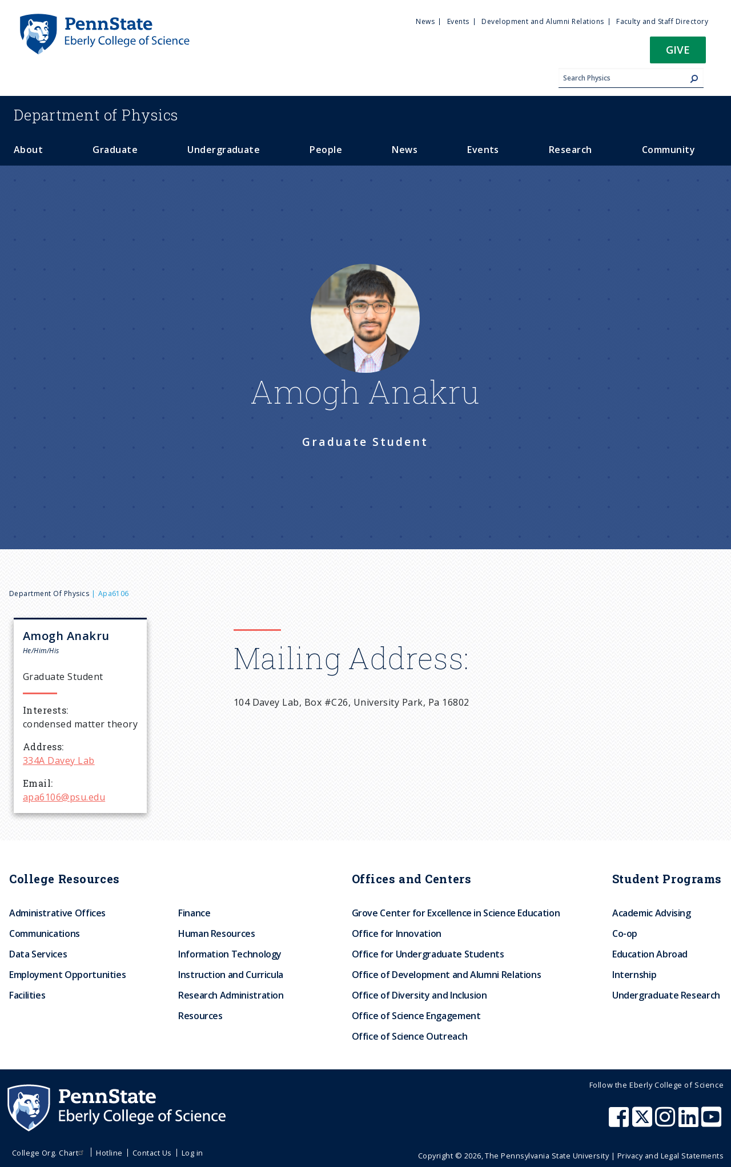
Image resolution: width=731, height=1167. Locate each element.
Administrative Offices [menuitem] (57, 913)
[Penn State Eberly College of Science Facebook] (620, 1122)
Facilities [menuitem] (27, 995)
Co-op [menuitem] (624, 933)
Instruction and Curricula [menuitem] (230, 974)
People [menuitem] (326, 149)
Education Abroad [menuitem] (650, 954)
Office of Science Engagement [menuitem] (416, 1015)
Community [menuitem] (668, 149)
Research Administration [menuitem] (231, 995)
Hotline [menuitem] (109, 1153)
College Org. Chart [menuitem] (49, 1153)
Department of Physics (49, 593)
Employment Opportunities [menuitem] (67, 974)
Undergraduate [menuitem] (223, 149)
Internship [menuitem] (634, 974)
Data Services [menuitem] (38, 954)
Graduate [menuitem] (115, 149)
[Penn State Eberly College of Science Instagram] (666, 1122)
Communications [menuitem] (44, 933)
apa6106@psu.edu (64, 797)
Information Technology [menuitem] (230, 954)
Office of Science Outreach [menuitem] (410, 1036)
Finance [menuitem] (194, 913)
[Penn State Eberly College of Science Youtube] (712, 1122)
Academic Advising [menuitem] (651, 913)
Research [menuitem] (570, 149)
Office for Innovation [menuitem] (396, 933)
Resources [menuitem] (200, 1015)
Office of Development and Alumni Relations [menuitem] (446, 974)
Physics (96, 114)
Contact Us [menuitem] (152, 1153)
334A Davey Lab (59, 760)
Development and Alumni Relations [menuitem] (542, 21)
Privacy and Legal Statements (670, 1155)
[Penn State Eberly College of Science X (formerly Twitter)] (643, 1122)
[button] (678, 53)
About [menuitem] (28, 149)
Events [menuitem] (458, 21)
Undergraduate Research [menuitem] (666, 995)
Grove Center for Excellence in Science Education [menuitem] (456, 913)
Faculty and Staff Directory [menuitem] (662, 21)
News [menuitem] (425, 21)
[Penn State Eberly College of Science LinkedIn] (689, 1122)
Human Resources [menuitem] (216, 933)
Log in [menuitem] (192, 1153)
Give (678, 49)
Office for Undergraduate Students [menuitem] (428, 954)
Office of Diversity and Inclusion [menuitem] (419, 995)
